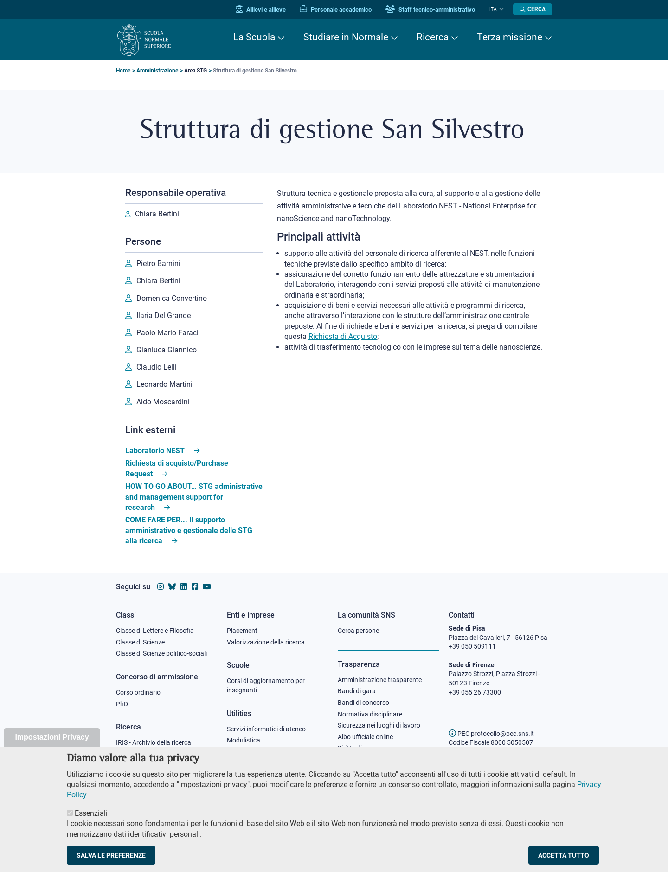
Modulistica (243, 740)
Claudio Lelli (156, 367)
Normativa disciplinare (370, 714)
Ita (493, 9)
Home (123, 70)
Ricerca (433, 37)
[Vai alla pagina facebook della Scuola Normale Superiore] (195, 586)
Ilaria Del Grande (163, 315)
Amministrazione (157, 70)
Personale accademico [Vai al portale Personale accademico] (336, 9)
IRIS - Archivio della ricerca (153, 742)
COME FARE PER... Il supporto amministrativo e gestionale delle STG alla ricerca (188, 530)
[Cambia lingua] (500, 9)
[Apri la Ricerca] (532, 9)
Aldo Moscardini (163, 401)
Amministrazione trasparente (380, 679)
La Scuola (254, 37)
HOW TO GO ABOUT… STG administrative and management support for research (194, 497)
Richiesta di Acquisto (342, 336)
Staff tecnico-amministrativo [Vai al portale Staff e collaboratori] (430, 9)
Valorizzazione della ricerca (266, 642)
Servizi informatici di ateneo (266, 729)
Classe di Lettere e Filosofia (155, 630)
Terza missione (509, 37)
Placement (242, 630)
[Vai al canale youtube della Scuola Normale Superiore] (207, 586)
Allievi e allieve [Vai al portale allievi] (261, 9)
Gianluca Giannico (166, 349)
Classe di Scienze (140, 642)
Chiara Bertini (157, 213)
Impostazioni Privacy (52, 747)
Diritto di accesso (362, 748)
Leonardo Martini (164, 384)
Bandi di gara (357, 691)
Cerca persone (358, 630)
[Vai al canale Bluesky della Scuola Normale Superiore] (172, 586)
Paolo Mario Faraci (167, 332)
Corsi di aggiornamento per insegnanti (266, 685)
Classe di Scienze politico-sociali (161, 653)
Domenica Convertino (171, 298)
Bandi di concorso (363, 702)
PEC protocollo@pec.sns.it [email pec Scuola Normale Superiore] (491, 733)
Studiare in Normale (345, 37)
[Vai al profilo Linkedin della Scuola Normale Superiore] (183, 586)
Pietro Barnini (158, 263)
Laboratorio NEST (155, 450)
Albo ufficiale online (365, 737)
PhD (122, 704)
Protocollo (242, 751)
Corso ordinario (138, 692)
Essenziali (91, 823)
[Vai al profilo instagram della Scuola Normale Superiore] (160, 586)
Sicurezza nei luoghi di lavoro (379, 725)
